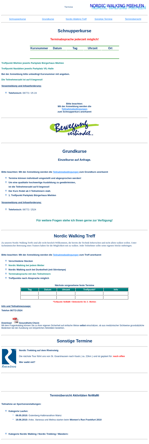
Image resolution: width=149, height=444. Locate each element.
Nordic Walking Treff (74, 235)
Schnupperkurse (17, 19)
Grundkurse (48, 19)
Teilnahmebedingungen (74, 109)
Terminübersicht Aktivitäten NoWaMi (74, 395)
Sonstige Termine (103, 19)
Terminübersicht (133, 19)
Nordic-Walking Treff (76, 19)
